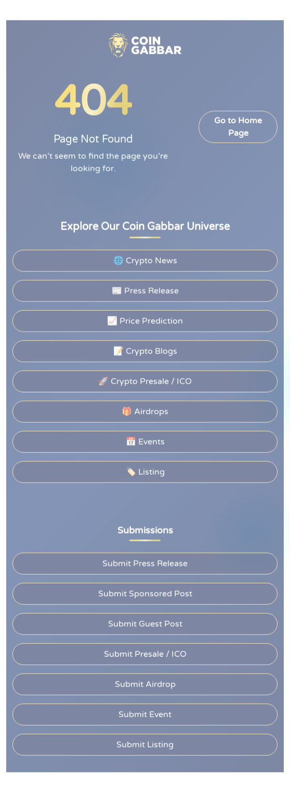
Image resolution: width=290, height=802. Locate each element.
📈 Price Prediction (145, 319)
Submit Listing (144, 743)
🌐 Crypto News (145, 259)
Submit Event (145, 713)
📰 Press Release (145, 289)
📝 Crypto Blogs (145, 350)
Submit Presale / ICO (145, 652)
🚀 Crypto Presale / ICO (145, 380)
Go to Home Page (238, 125)
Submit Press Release (145, 562)
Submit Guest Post (144, 622)
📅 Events (145, 440)
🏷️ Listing (145, 470)
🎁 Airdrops (145, 410)
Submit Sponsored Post (145, 592)
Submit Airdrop (145, 683)
